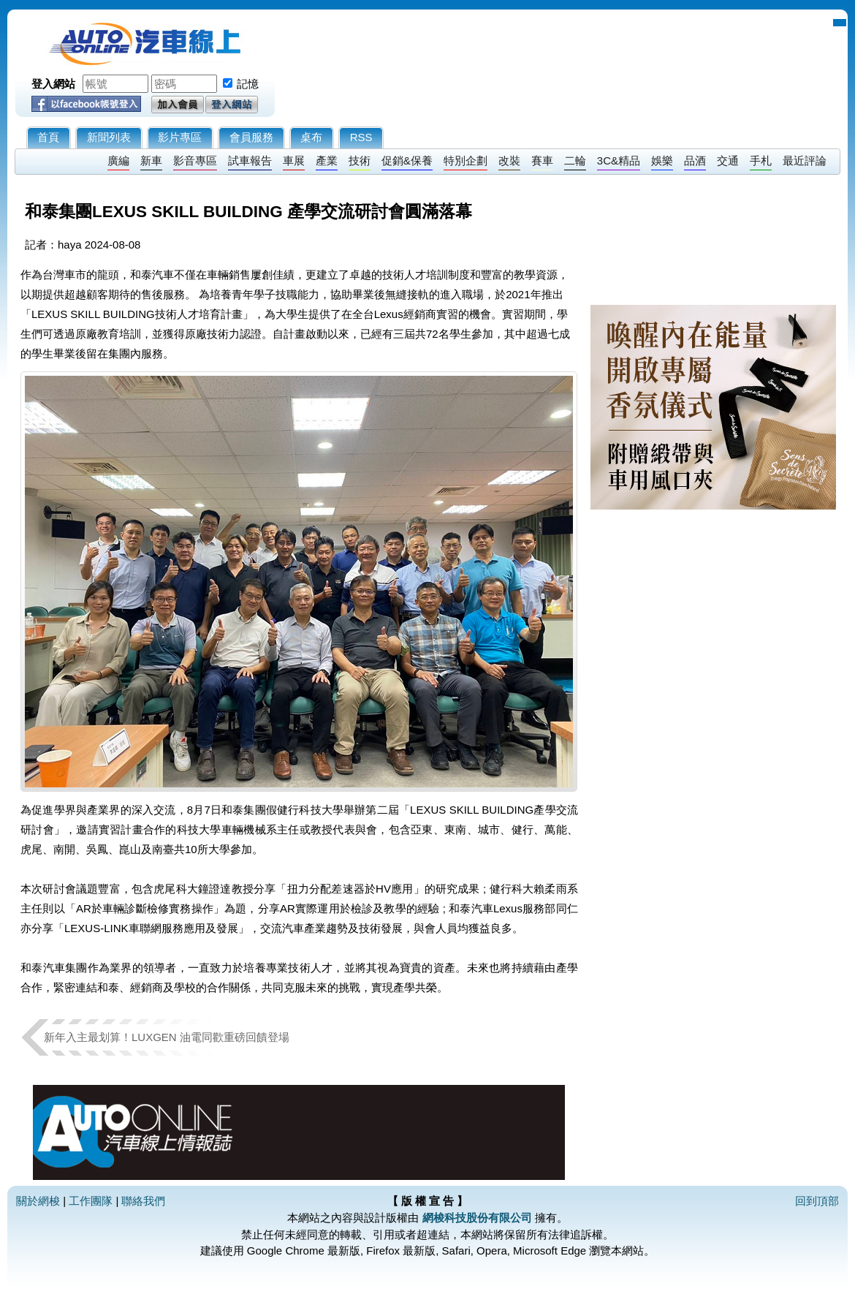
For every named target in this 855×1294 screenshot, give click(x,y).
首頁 (48, 137)
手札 (761, 160)
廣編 (118, 160)
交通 (728, 160)
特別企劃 (465, 160)
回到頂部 (817, 1201)
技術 (359, 160)
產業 (327, 160)
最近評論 (804, 160)
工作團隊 (91, 1201)
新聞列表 (109, 137)
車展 (294, 160)
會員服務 (251, 137)
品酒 (695, 160)
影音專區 (195, 160)
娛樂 (662, 160)
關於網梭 (38, 1201)
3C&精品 (618, 160)
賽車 (542, 160)
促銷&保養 (407, 160)
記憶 (248, 83)
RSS (361, 137)
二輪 (575, 160)
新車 (151, 160)
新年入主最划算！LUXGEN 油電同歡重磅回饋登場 (166, 1037)
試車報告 (250, 160)
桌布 (311, 137)
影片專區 (180, 137)
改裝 (509, 160)
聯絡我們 (143, 1201)
